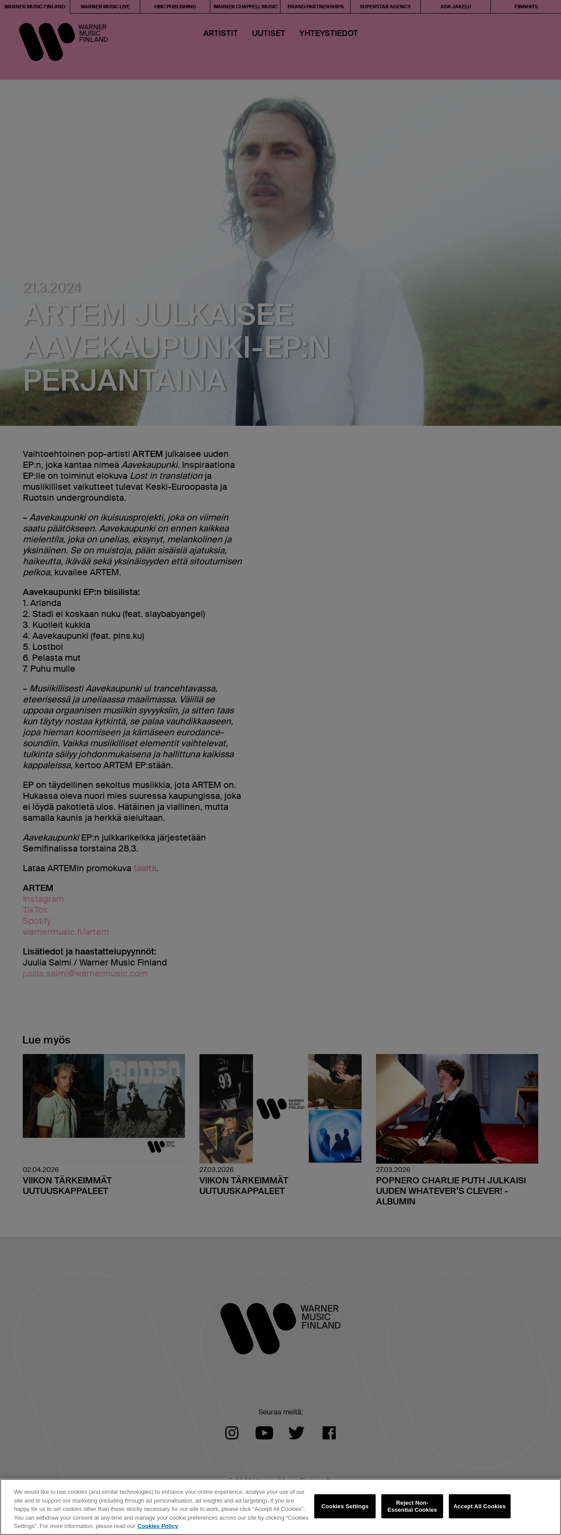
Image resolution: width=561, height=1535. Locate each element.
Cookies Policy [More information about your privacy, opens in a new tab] (158, 1526)
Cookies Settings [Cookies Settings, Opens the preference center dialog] (345, 1506)
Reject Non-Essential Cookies (412, 1506)
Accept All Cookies (479, 1506)
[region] (280, 1507)
